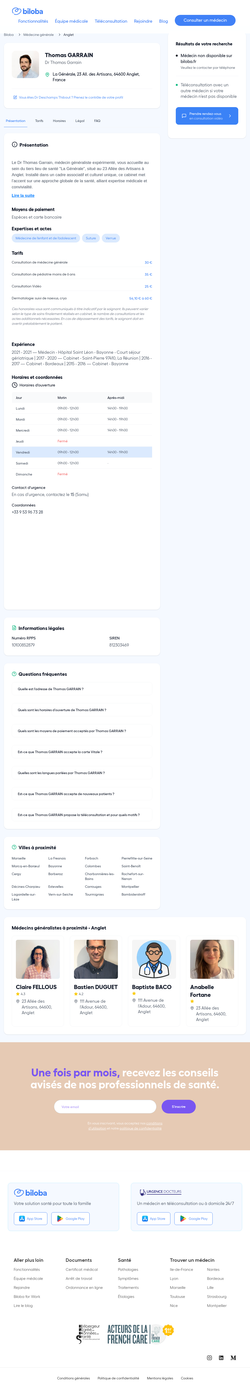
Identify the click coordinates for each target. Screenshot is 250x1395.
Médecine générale (38, 34)
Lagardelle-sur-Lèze (24, 896)
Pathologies (128, 1269)
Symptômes (128, 1278)
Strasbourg (217, 1296)
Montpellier (130, 886)
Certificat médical (82, 1269)
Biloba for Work (27, 1296)
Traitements (128, 1287)
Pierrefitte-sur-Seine (137, 858)
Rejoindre (22, 1287)
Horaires (59, 120)
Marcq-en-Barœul (26, 866)
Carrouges (93, 886)
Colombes (93, 866)
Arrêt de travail (79, 1278)
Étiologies (126, 1296)
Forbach (91, 858)
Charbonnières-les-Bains (100, 876)
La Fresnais (57, 858)
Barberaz (55, 874)
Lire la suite (23, 195)
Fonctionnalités (27, 1269)
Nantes (213, 1269)
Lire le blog (23, 1305)
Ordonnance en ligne (84, 1287)
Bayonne (55, 866)
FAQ (97, 120)
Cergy (16, 874)
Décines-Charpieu (26, 886)
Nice (174, 1305)
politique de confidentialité (141, 1128)
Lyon (174, 1278)
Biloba (9, 34)
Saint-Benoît (131, 866)
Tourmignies (94, 894)
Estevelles (55, 886)
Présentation (15, 120)
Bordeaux (215, 1278)
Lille (210, 1287)
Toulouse (177, 1296)
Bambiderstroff (133, 894)
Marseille (19, 858)
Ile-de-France (181, 1269)
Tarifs (39, 120)
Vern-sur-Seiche (60, 894)
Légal (79, 120)
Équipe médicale (28, 1278)
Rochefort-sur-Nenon (133, 876)
